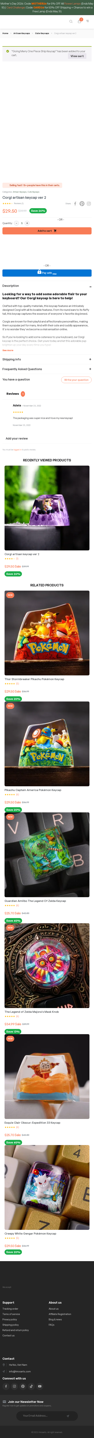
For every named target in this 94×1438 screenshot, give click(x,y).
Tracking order (10, 1307)
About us (54, 1307)
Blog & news (55, 1318)
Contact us (8, 1334)
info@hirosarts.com (20, 1370)
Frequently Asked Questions (22, 368)
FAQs (51, 1323)
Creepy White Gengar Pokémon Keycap (30, 1232)
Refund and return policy (15, 1329)
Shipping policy (10, 1323)
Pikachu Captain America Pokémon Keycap (33, 789)
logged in (18, 448)
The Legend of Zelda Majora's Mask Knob (32, 1010)
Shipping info (11, 358)
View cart (77, 56)
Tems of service (11, 1313)
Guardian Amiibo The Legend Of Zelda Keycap (35, 900)
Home (5, 33)
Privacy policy (9, 1318)
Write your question (76, 378)
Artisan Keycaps (21, 33)
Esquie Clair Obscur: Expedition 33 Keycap (32, 1121)
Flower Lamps (72, 3)
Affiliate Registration (60, 1313)
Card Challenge (15, 7)
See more (7, 349)
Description (10, 284)
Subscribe (68, 1415)
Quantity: (7, 222)
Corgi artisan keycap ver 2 (22, 553)
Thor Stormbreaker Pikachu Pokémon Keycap (34, 678)
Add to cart (45, 229)
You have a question (16, 378)
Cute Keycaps (42, 33)
